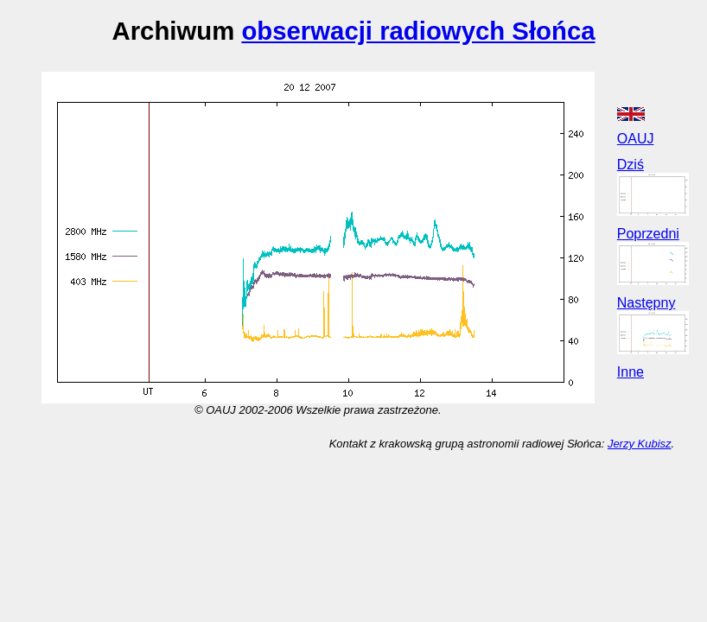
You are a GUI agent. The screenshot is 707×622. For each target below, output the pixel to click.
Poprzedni (648, 233)
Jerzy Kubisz (640, 443)
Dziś (630, 164)
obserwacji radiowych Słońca (418, 30)
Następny (646, 302)
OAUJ (635, 138)
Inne (630, 372)
